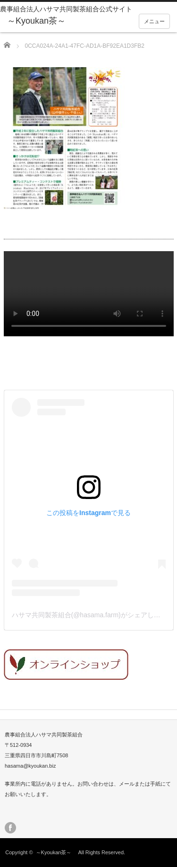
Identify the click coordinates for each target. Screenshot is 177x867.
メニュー (154, 21)
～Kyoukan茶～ (56, 852)
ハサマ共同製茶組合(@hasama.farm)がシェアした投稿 (93, 615)
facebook (10, 827)
